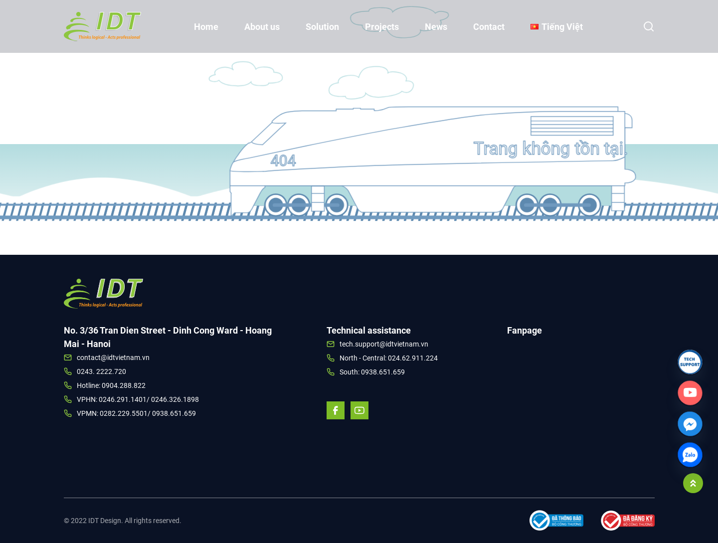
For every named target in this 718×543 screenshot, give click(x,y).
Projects (382, 26)
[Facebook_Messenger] (690, 423)
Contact (489, 26)
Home (206, 26)
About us (262, 26)
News (436, 26)
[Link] (690, 362)
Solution (322, 26)
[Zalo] (690, 454)
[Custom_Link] (690, 392)
